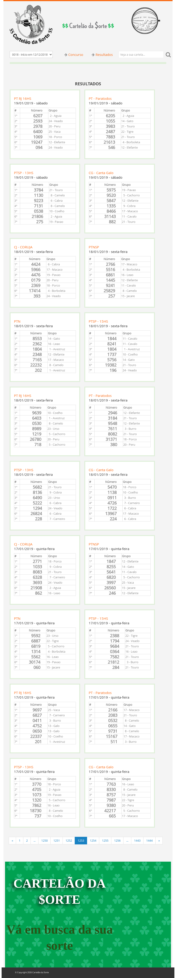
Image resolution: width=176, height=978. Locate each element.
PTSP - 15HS (98, 321)
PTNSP (94, 247)
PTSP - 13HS (23, 172)
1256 (117, 840)
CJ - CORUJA (23, 247)
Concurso (75, 54)
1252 (69, 840)
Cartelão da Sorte (40, 972)
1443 (137, 840)
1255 (105, 840)
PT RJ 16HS (22, 98)
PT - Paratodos (100, 98)
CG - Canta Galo (101, 172)
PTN (17, 321)
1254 (93, 840)
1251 (56, 840)
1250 (44, 840)
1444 (149, 840)
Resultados (104, 54)
